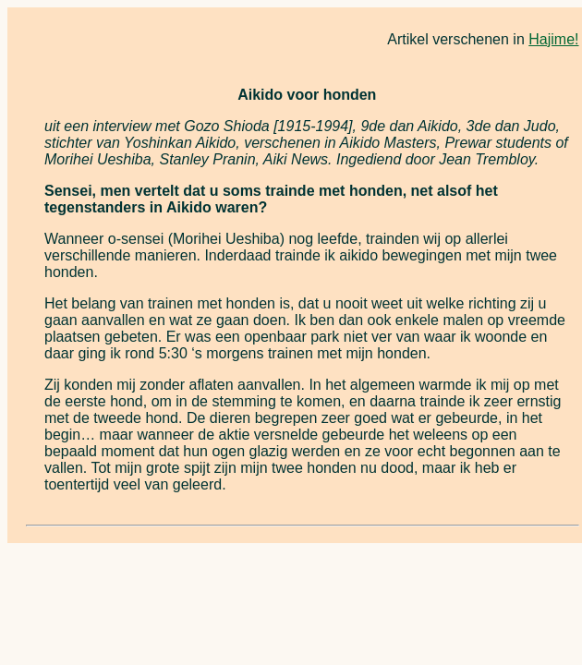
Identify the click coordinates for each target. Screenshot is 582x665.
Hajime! (553, 39)
